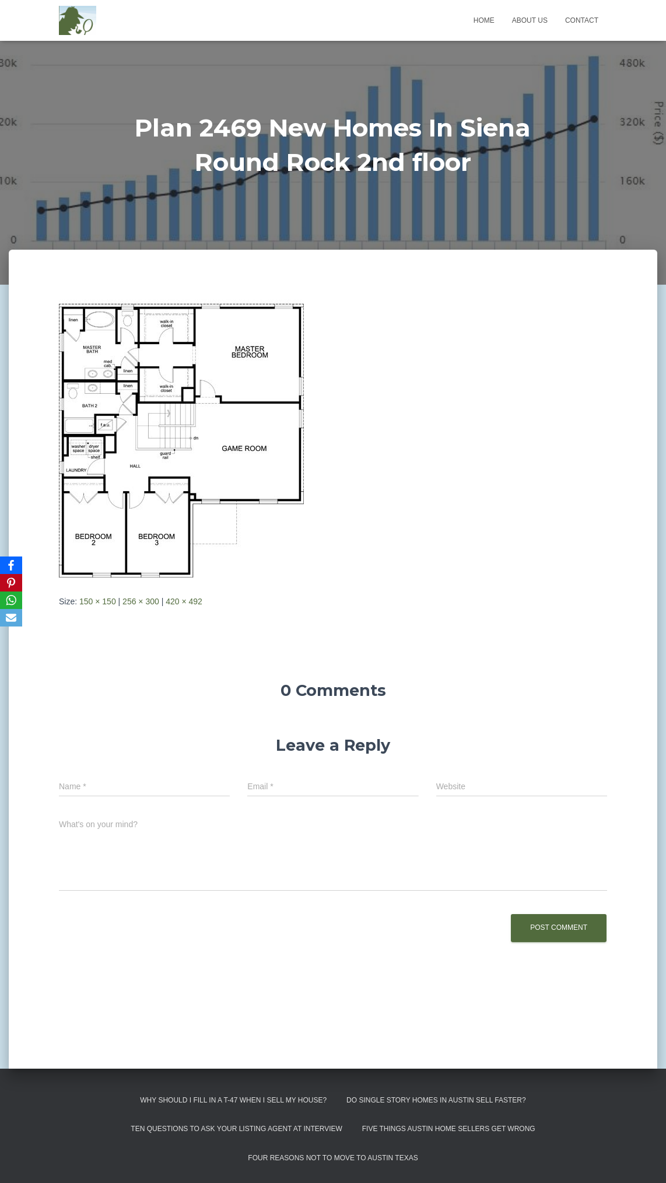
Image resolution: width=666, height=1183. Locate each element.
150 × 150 (97, 601)
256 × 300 (140, 601)
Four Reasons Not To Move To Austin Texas (333, 1158)
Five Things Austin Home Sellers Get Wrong (448, 1129)
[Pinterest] (11, 583)
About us (530, 20)
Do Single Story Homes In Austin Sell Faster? (436, 1100)
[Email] (11, 617)
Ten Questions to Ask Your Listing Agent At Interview (236, 1129)
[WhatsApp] (11, 600)
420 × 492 (184, 601)
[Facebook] (11, 565)
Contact (581, 20)
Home (484, 20)
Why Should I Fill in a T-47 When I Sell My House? (233, 1100)
